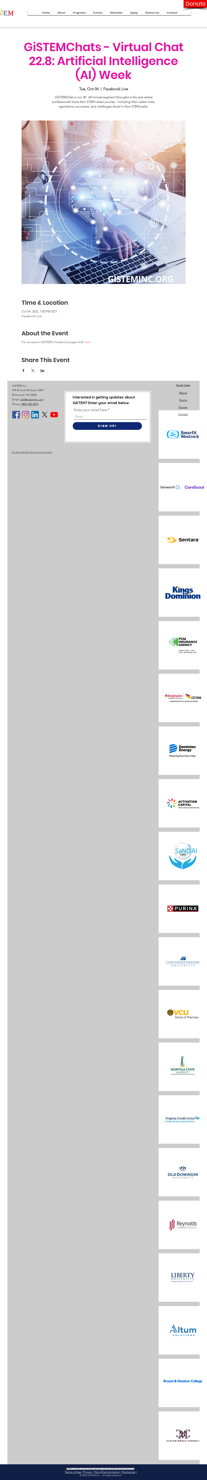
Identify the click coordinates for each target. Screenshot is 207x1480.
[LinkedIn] (35, 414)
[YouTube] (54, 414)
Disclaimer (128, 1472)
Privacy (87, 1472)
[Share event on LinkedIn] (42, 370)
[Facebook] (16, 414)
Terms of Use (73, 1472)
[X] (44, 414)
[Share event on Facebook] (23, 370)
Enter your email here (90, 410)
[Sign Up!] (107, 426)
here (87, 342)
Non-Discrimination (107, 1472)
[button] (134, 12)
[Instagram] (25, 414)
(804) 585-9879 (29, 404)
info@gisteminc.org (32, 399)
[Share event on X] (33, 370)
